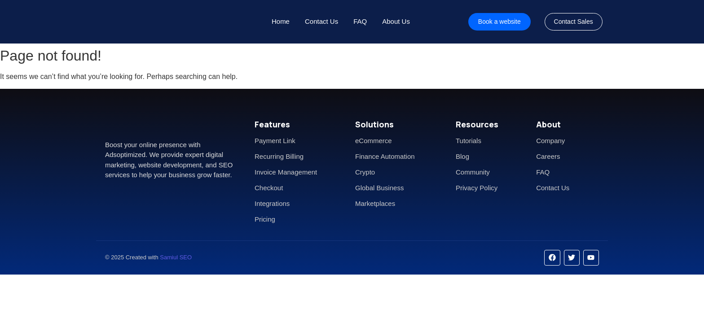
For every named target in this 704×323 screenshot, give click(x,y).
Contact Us (321, 21)
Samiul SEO (176, 257)
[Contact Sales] (574, 22)
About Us (396, 21)
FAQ (360, 21)
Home (281, 21)
